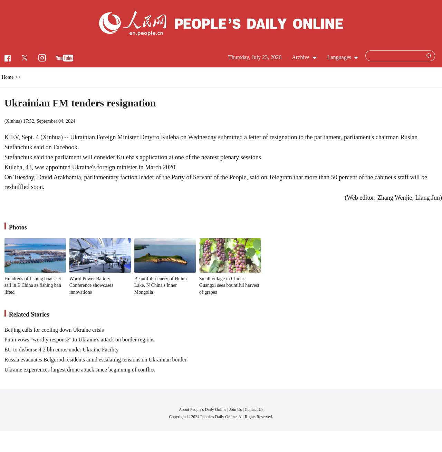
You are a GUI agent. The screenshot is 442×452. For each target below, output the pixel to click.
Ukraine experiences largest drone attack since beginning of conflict (79, 370)
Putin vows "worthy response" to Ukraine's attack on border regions (79, 339)
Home (7, 77)
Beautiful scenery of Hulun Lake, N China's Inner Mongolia (160, 285)
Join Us (236, 409)
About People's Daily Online (203, 409)
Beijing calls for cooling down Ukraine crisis (54, 330)
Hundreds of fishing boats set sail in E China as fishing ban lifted (32, 285)
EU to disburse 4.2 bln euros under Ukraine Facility (61, 349)
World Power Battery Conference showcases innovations (91, 285)
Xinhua (13, 121)
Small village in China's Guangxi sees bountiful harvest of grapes (229, 285)
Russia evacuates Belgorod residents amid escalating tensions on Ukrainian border (95, 359)
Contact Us (254, 409)
